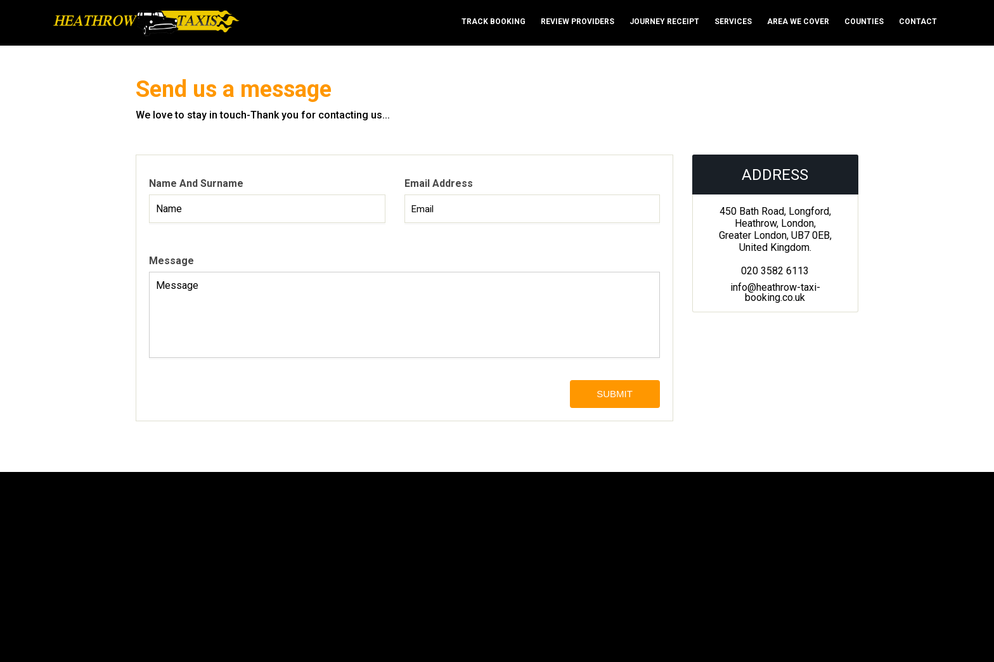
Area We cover (798, 21)
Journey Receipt (664, 21)
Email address (438, 183)
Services (733, 21)
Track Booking (494, 21)
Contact (918, 21)
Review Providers (577, 21)
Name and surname (196, 183)
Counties (864, 21)
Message (171, 261)
